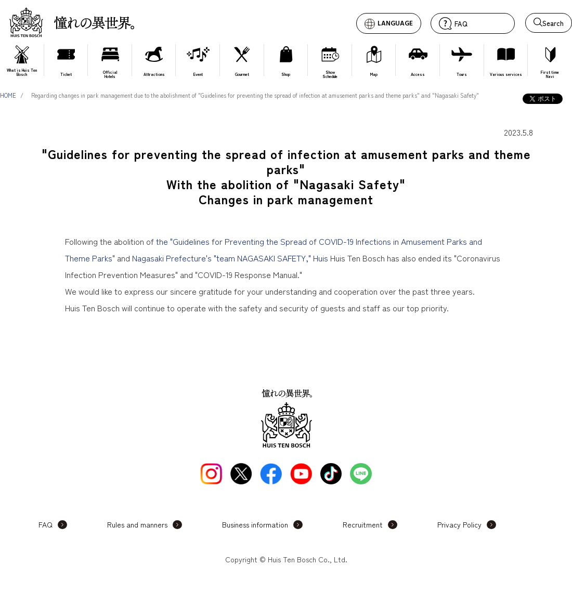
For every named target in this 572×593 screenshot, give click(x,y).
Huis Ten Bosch (71, 22)
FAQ (45, 524)
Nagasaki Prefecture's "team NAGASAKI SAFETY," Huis (230, 258)
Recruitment (363, 524)
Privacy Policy (459, 524)
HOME (8, 95)
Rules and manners (137, 524)
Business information (255, 524)
